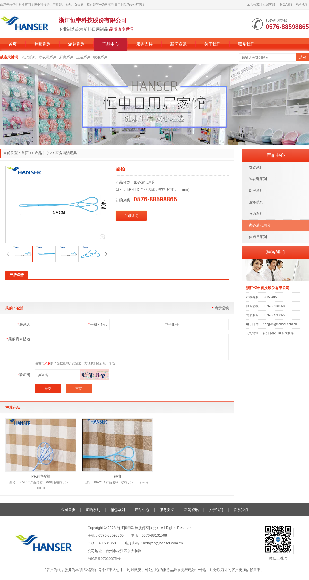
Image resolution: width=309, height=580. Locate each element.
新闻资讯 (178, 44)
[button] (8, 254)
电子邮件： (174, 324)
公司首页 (68, 510)
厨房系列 (66, 57)
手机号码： (98, 324)
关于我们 (212, 44)
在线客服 (269, 4)
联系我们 (286, 4)
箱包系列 (76, 44)
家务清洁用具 (66, 153)
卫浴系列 (83, 57)
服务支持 (144, 44)
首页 (12, 44)
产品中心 (110, 44)
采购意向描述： (20, 339)
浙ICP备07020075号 (104, 559)
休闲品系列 (258, 237)
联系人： (26, 324)
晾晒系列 (42, 44)
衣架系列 (29, 57)
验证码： (26, 375)
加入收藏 (253, 4)
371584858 (270, 297)
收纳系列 (100, 57)
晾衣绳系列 (48, 57)
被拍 (117, 476)
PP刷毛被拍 (41, 476)
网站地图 (301, 4)
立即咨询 (131, 216)
